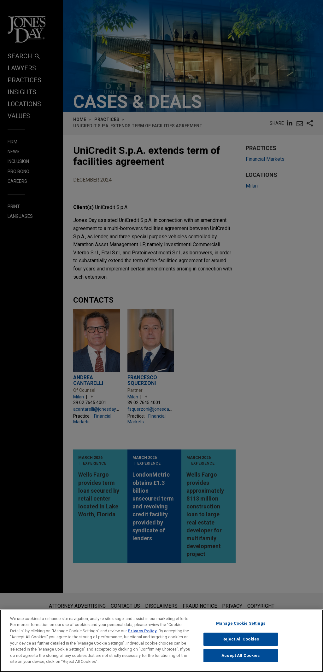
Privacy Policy (142, 632)
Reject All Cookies (240, 640)
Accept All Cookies (240, 656)
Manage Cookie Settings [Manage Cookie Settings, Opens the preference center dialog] (240, 624)
